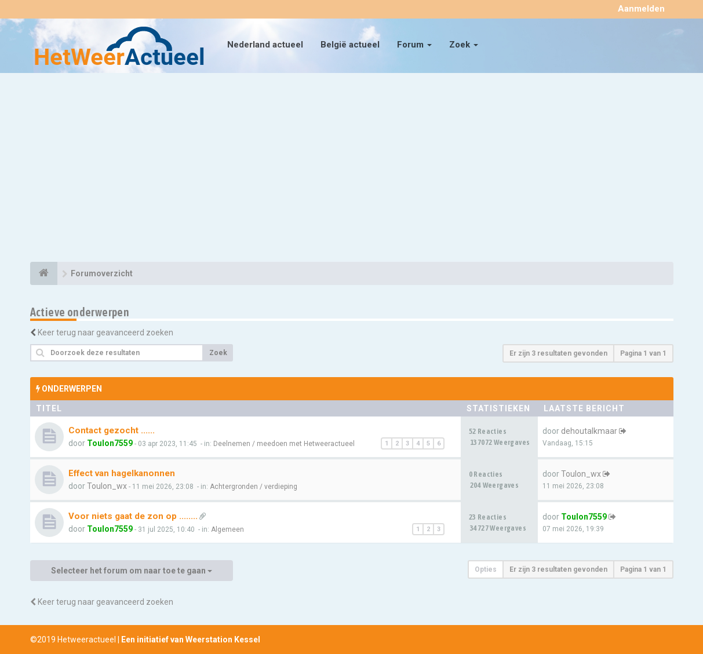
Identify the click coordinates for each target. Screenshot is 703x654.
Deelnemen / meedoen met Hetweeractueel (284, 444)
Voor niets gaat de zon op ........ (133, 516)
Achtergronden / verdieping (253, 487)
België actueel (350, 44)
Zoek (463, 44)
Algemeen (227, 529)
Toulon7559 (110, 443)
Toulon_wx (107, 486)
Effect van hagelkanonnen (121, 473)
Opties (486, 569)
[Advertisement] (351, 169)
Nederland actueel (265, 44)
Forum (414, 44)
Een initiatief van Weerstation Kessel (190, 639)
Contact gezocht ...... (111, 430)
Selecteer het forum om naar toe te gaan (131, 570)
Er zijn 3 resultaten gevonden (558, 353)
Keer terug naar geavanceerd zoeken (105, 332)
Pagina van (643, 353)
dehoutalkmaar (589, 431)
